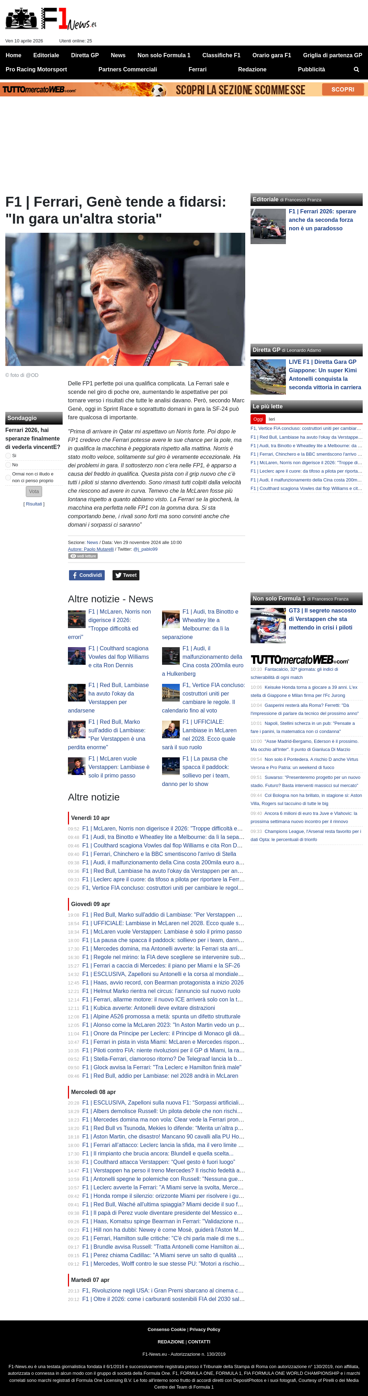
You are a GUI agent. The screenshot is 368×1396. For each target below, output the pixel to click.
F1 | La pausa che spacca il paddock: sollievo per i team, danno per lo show (177, 940)
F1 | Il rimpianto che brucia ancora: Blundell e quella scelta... (158, 1153)
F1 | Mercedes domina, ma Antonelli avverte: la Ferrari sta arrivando (167, 949)
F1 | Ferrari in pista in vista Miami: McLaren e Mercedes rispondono (167, 1042)
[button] (34, 491)
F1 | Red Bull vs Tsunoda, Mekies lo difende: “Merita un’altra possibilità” (171, 1128)
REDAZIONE (171, 1341)
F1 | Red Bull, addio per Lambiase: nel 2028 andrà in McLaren (160, 1076)
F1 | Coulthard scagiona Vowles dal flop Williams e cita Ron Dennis (118, 656)
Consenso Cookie (167, 1329)
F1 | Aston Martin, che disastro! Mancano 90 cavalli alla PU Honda (165, 1137)
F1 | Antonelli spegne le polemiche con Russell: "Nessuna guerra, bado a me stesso (187, 1179)
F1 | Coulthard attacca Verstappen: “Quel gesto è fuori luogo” (158, 1162)
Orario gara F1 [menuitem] (272, 55)
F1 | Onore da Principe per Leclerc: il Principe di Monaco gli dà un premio (174, 1033)
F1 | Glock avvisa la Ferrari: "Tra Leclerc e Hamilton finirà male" (162, 1067)
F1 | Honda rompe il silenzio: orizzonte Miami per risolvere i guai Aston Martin (179, 1196)
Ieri (272, 419)
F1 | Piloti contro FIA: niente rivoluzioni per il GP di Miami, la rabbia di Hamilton (181, 1050)
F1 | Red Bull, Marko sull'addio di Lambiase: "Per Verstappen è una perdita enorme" (187, 915)
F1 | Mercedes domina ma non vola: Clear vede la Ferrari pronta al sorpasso (178, 1120)
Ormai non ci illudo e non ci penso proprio (33, 477)
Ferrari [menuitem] (198, 69)
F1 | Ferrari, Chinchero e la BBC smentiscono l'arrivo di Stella (159, 854)
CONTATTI (199, 1341)
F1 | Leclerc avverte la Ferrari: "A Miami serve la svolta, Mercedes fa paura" (177, 1187)
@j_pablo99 (145, 549)
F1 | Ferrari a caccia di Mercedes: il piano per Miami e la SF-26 (161, 966)
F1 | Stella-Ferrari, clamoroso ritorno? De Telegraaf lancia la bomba (166, 1059)
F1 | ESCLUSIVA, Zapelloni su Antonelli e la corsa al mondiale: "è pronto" (174, 974)
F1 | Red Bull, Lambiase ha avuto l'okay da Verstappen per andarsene (170, 871)
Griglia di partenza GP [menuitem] (332, 55)
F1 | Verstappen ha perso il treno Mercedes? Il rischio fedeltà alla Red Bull (175, 1170)
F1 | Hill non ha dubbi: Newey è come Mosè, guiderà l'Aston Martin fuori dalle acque (187, 1230)
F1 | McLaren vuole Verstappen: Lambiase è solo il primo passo (119, 767)
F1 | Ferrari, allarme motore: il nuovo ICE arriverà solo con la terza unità (172, 999)
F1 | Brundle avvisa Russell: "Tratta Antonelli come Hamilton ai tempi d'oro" (176, 1247)
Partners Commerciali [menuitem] (128, 69)
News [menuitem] (118, 55)
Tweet (126, 575)
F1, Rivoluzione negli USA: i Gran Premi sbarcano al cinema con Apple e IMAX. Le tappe (194, 1291)
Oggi (258, 419)
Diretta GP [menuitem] (85, 55)
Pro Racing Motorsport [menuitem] (36, 69)
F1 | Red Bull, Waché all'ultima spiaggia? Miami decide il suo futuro (166, 1204)
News (92, 542)
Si (14, 455)
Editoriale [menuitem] (46, 55)
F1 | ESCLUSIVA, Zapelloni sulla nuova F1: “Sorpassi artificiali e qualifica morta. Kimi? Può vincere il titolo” (216, 1103)
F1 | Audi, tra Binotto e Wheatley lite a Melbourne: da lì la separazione (170, 837)
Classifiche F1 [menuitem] (221, 55)
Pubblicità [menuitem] (311, 69)
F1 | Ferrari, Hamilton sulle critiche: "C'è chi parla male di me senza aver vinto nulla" (187, 1238)
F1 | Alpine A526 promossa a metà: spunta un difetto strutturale (161, 1016)
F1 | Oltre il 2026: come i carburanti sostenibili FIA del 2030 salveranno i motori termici (190, 1299)
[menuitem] (356, 69)
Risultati (34, 504)
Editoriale (265, 199)
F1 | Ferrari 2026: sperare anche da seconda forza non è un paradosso (322, 219)
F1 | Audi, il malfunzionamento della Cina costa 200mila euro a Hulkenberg (176, 862)
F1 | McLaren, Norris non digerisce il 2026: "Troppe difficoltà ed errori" (169, 829)
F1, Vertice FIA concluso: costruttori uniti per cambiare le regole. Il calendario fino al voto (193, 888)
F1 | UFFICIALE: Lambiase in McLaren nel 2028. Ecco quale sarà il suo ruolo (179, 923)
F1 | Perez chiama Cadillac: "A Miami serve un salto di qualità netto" (167, 1255)
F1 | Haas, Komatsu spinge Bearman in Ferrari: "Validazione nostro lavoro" (176, 1221)
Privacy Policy (205, 1329)
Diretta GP (266, 350)
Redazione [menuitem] (252, 69)
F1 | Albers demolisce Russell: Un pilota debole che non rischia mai (166, 1111)
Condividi (87, 575)
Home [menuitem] (13, 55)
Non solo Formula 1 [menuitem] (164, 55)
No (15, 464)
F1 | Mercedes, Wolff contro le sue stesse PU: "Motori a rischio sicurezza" (174, 1264)
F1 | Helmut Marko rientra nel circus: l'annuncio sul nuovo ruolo (161, 991)
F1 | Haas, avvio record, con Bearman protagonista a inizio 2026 (163, 983)
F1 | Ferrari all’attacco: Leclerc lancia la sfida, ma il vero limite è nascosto (174, 1145)
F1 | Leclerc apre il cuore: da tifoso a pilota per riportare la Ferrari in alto (172, 879)
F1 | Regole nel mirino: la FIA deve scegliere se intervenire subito (164, 957)
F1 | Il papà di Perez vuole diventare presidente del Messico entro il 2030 (173, 1213)
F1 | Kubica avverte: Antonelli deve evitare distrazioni (148, 1008)
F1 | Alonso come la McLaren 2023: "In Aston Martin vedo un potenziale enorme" (183, 1025)
